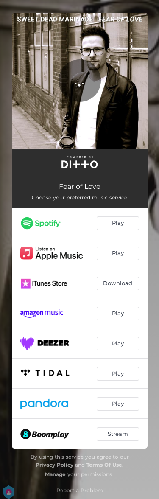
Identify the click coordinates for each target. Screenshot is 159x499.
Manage (55, 474)
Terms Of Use (104, 465)
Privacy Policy (54, 465)
